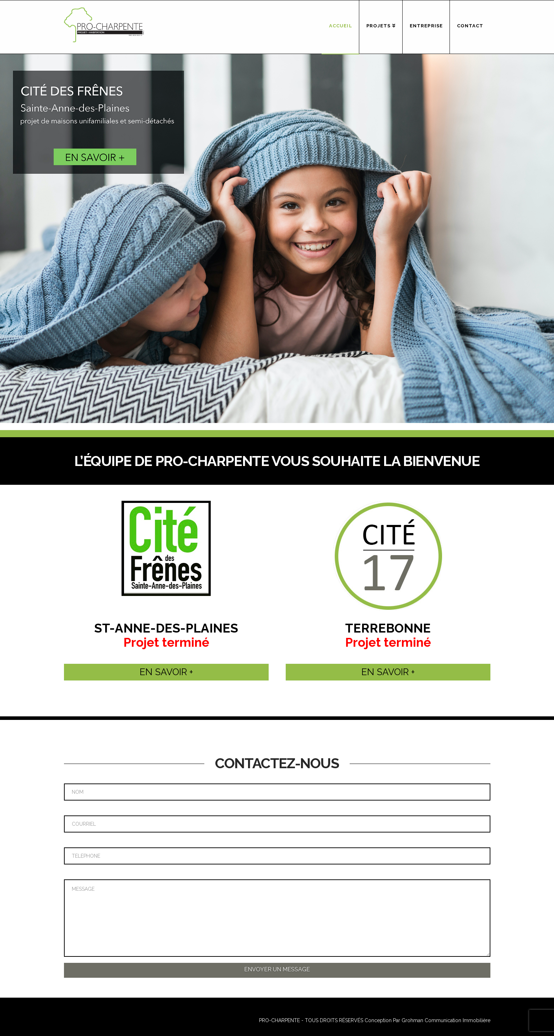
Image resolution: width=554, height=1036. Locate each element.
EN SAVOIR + (166, 672)
